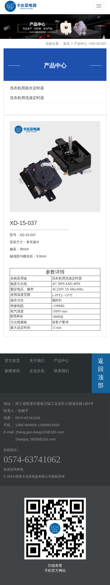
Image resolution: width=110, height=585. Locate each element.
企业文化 (36, 371)
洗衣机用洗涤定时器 (27, 98)
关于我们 (36, 361)
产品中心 (80, 44)
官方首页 (12, 361)
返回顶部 (101, 373)
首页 (66, 44)
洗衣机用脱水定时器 (27, 88)
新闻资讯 (12, 371)
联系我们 (61, 371)
